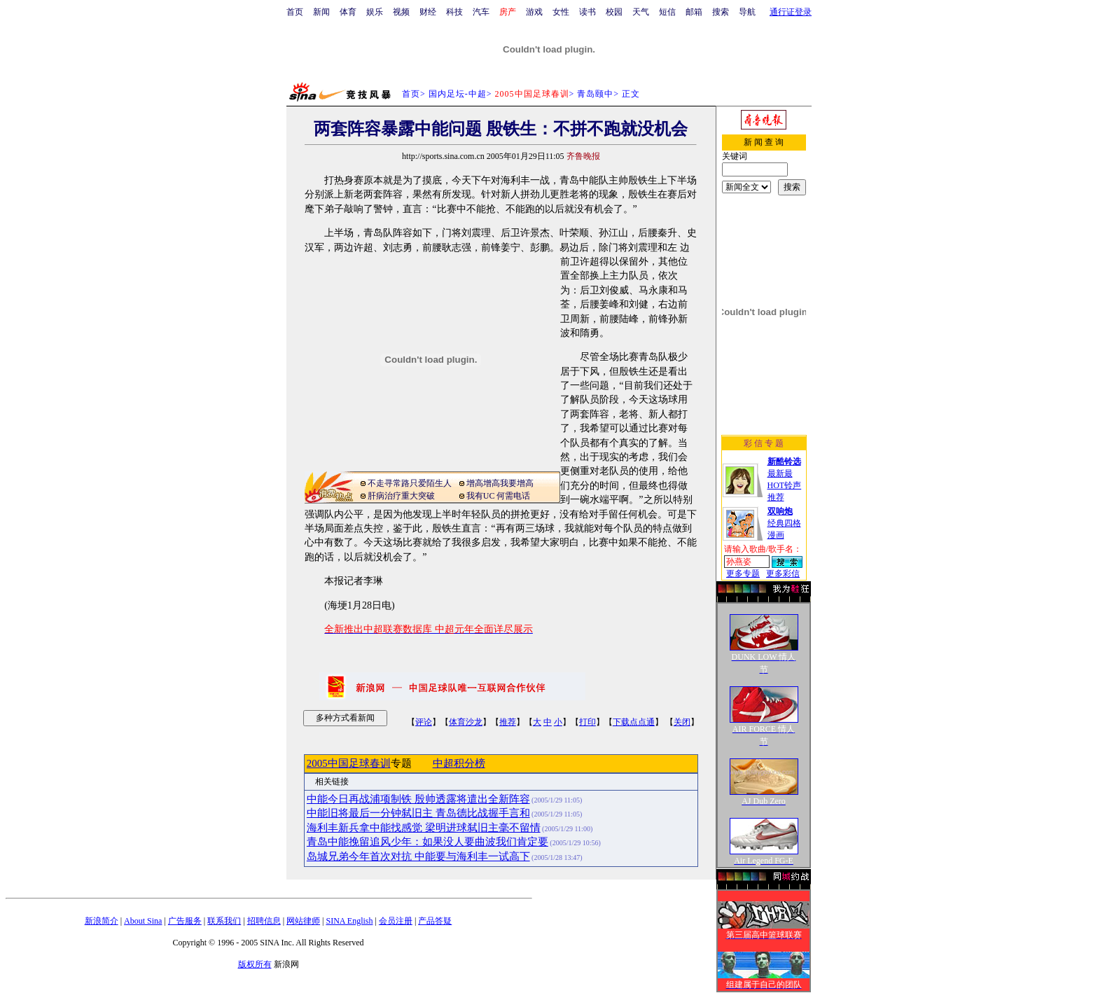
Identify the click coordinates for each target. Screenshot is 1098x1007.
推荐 (507, 722)
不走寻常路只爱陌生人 (410, 483)
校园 (614, 12)
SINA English (349, 921)
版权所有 (255, 964)
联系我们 (224, 921)
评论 (423, 722)
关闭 (682, 722)
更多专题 (743, 573)
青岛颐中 (595, 94)
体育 (348, 12)
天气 (640, 12)
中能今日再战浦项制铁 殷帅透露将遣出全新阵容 (418, 799)
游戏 (534, 12)
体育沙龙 (465, 722)
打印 (587, 722)
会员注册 (395, 921)
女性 (561, 12)
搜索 (720, 12)
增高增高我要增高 (500, 483)
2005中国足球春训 (349, 763)
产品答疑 (435, 921)
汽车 (481, 12)
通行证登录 (791, 12)
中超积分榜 (459, 763)
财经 (427, 12)
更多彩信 (783, 573)
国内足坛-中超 (458, 94)
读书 (587, 12)
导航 (747, 12)
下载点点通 (634, 722)
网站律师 (303, 921)
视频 (401, 12)
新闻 (321, 12)
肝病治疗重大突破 (401, 496)
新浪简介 (101, 921)
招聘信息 (264, 921)
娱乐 (374, 12)
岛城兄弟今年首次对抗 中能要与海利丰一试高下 (418, 856)
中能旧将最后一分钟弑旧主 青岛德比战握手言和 (418, 813)
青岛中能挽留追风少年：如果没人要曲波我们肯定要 (427, 841)
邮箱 (694, 12)
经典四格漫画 (784, 523)
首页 (294, 12)
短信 (667, 12)
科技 (454, 12)
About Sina (143, 921)
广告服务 (185, 921)
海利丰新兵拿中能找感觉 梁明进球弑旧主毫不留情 (424, 827)
